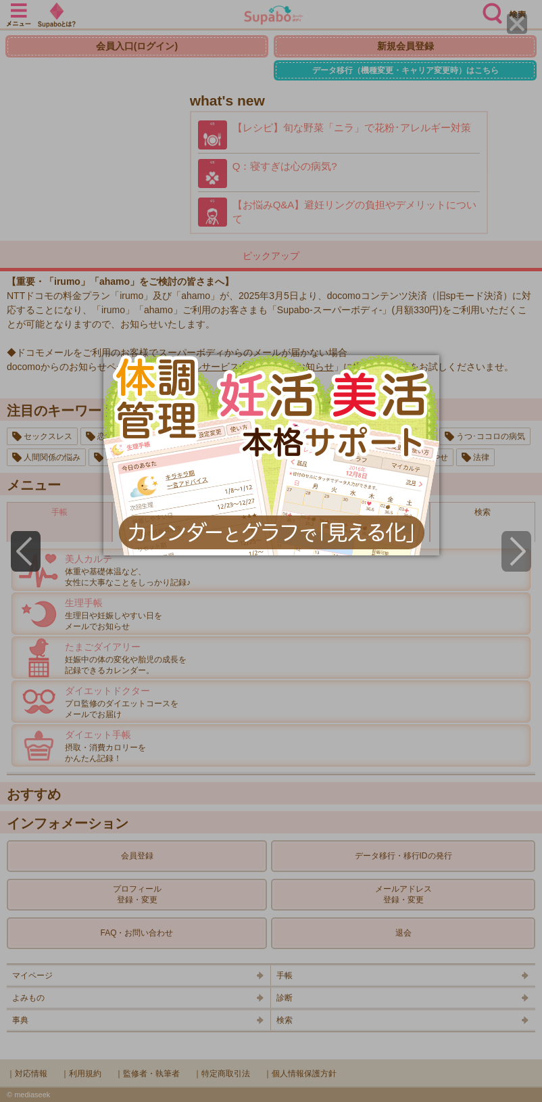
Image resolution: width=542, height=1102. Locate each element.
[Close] (517, 24)
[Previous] (26, 551)
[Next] (516, 551)
